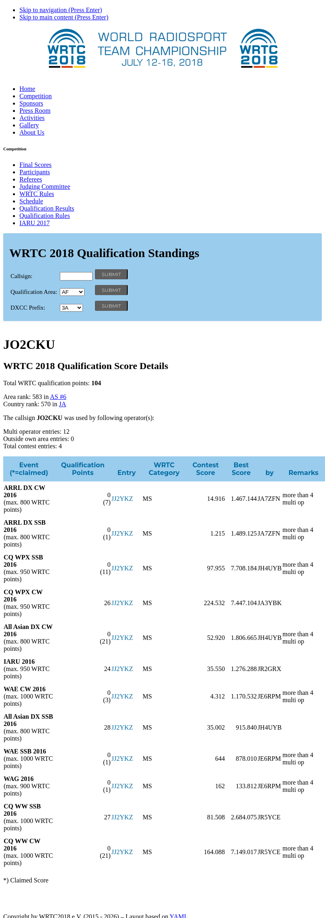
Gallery (29, 125)
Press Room (35, 110)
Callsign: (21, 276)
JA (62, 404)
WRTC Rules (36, 193)
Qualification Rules (44, 215)
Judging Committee (44, 186)
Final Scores (35, 164)
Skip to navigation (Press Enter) (60, 9)
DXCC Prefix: (28, 307)
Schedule (31, 201)
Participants (34, 172)
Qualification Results (46, 208)
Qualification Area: (34, 292)
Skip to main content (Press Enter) (63, 17)
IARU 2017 (34, 222)
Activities (31, 117)
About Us (31, 132)
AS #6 (58, 396)
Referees (30, 179)
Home (27, 88)
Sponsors (31, 103)
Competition (35, 96)
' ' (72, 292)
